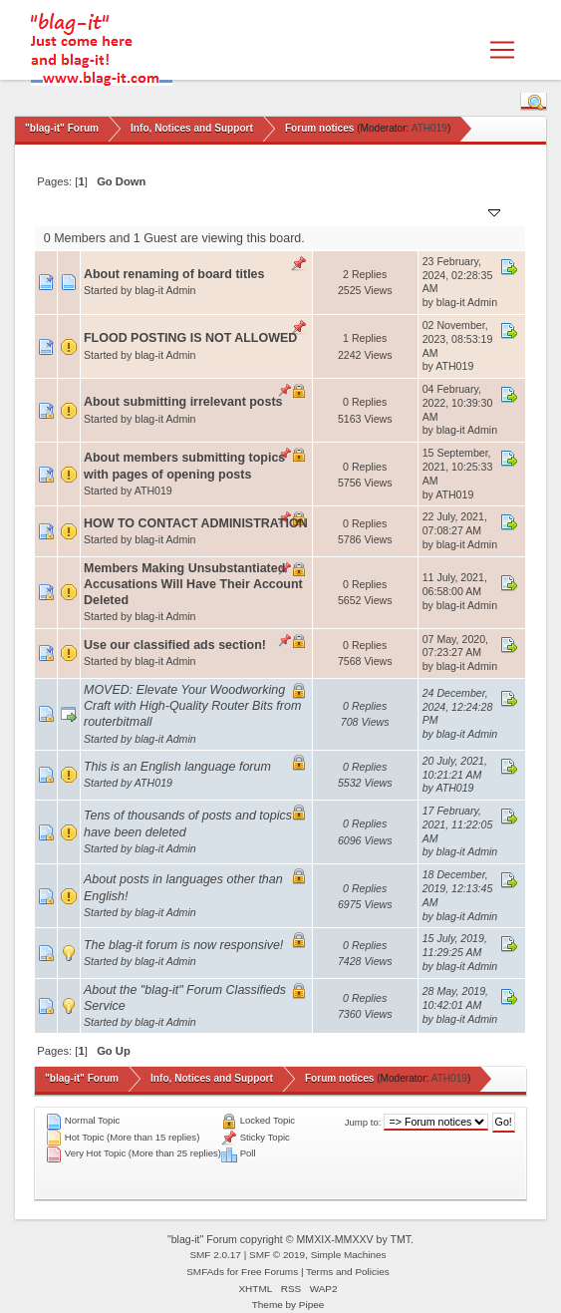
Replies (341, 210)
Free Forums (269, 1271)
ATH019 (429, 128)
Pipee (312, 1304)
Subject (113, 210)
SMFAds (205, 1271)
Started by (179, 210)
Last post (463, 210)
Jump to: (363, 1122)
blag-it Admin (165, 290)
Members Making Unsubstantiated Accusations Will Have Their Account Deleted (193, 584)
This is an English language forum (177, 767)
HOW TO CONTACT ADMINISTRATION (196, 523)
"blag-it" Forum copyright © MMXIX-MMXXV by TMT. (290, 1239)
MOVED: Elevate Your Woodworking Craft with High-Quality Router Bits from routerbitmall (192, 706)
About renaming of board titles (174, 274)
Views (393, 210)
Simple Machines (349, 1254)
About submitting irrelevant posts (183, 402)
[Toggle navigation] (502, 50)
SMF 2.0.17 (215, 1254)
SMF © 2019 (277, 1254)
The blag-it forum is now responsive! (183, 945)
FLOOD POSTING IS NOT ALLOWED (190, 338)
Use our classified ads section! (175, 645)
